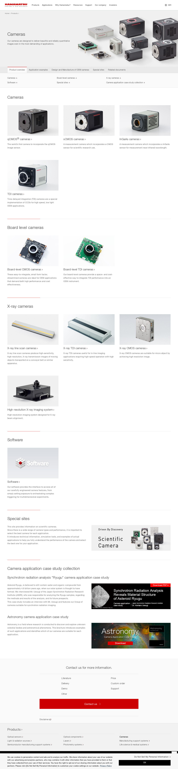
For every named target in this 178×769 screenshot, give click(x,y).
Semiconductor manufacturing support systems (28, 745)
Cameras (11, 78)
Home (7, 13)
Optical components (72, 737)
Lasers (66, 741)
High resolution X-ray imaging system (30, 410)
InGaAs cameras (130, 139)
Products (14, 13)
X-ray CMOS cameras (133, 348)
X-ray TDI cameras (74, 348)
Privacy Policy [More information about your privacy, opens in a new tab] (106, 766)
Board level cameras (66, 78)
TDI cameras (15, 194)
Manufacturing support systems (134, 741)
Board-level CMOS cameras (24, 269)
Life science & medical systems (133, 745)
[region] (89, 761)
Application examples (38, 70)
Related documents (117, 70)
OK (144, 763)
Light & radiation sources (18, 741)
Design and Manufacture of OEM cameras (70, 70)
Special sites (98, 70)
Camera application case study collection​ (124, 83)
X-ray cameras (112, 78)
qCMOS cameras (18, 139)
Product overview (17, 70)
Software (11, 83)
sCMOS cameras (73, 139)
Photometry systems (72, 745)
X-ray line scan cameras (21, 348)
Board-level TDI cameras (78, 269)
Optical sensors (14, 737)
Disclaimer (44, 720)
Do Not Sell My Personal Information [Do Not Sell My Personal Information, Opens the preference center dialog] (151, 757)
